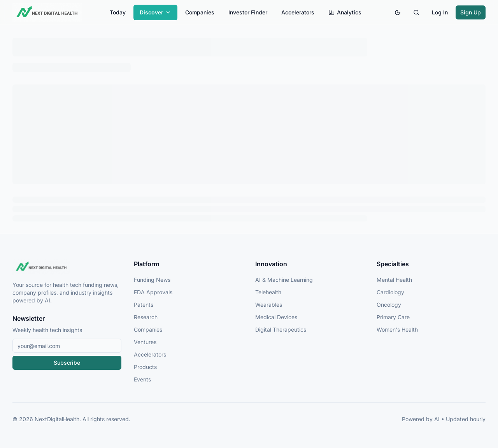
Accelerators (297, 12)
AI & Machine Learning (284, 279)
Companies (199, 12)
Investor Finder (247, 12)
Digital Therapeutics (280, 329)
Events (142, 379)
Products (145, 367)
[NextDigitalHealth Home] (66, 267)
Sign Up (470, 12)
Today (118, 12)
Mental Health (394, 279)
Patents (143, 304)
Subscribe (67, 362)
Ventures (145, 342)
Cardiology (390, 292)
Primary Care (393, 317)
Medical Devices (276, 317)
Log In (440, 12)
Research (146, 317)
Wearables (268, 304)
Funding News (152, 279)
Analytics (344, 12)
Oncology (389, 304)
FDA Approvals (153, 292)
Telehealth (268, 292)
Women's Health (397, 329)
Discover (155, 12)
